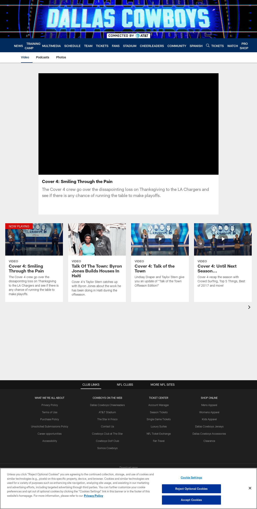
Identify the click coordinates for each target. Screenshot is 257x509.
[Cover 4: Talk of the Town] (160, 258)
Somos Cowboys (107, 448)
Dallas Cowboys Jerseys (209, 426)
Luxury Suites (159, 426)
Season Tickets (159, 412)
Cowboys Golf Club (107, 440)
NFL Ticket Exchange (159, 433)
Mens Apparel (209, 404)
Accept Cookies (191, 500)
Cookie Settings (191, 477)
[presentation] (250, 307)
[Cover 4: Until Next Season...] (223, 258)
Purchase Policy (49, 419)
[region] (128, 488)
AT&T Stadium (107, 412)
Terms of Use (49, 412)
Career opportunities (50, 433)
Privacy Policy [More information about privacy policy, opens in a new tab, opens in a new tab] (93, 495)
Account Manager (158, 404)
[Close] (250, 488)
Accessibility (49, 440)
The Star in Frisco (107, 419)
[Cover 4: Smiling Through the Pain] (34, 262)
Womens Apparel (209, 412)
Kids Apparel (209, 419)
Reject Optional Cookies (191, 488)
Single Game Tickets (159, 419)
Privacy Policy (50, 404)
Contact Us (107, 426)
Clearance (209, 440)
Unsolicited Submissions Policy (49, 426)
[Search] (208, 45)
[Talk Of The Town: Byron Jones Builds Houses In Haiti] (97, 262)
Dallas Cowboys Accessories (209, 433)
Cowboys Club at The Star (107, 433)
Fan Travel (159, 440)
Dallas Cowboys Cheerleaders (107, 404)
